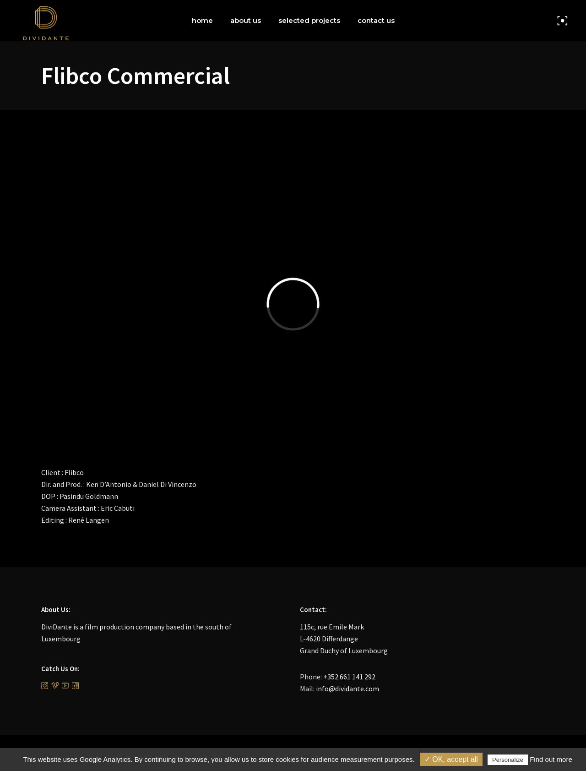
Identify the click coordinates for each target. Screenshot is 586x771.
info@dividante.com (347, 688)
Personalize (507, 759)
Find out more (551, 759)
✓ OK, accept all (451, 759)
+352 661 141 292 (349, 676)
